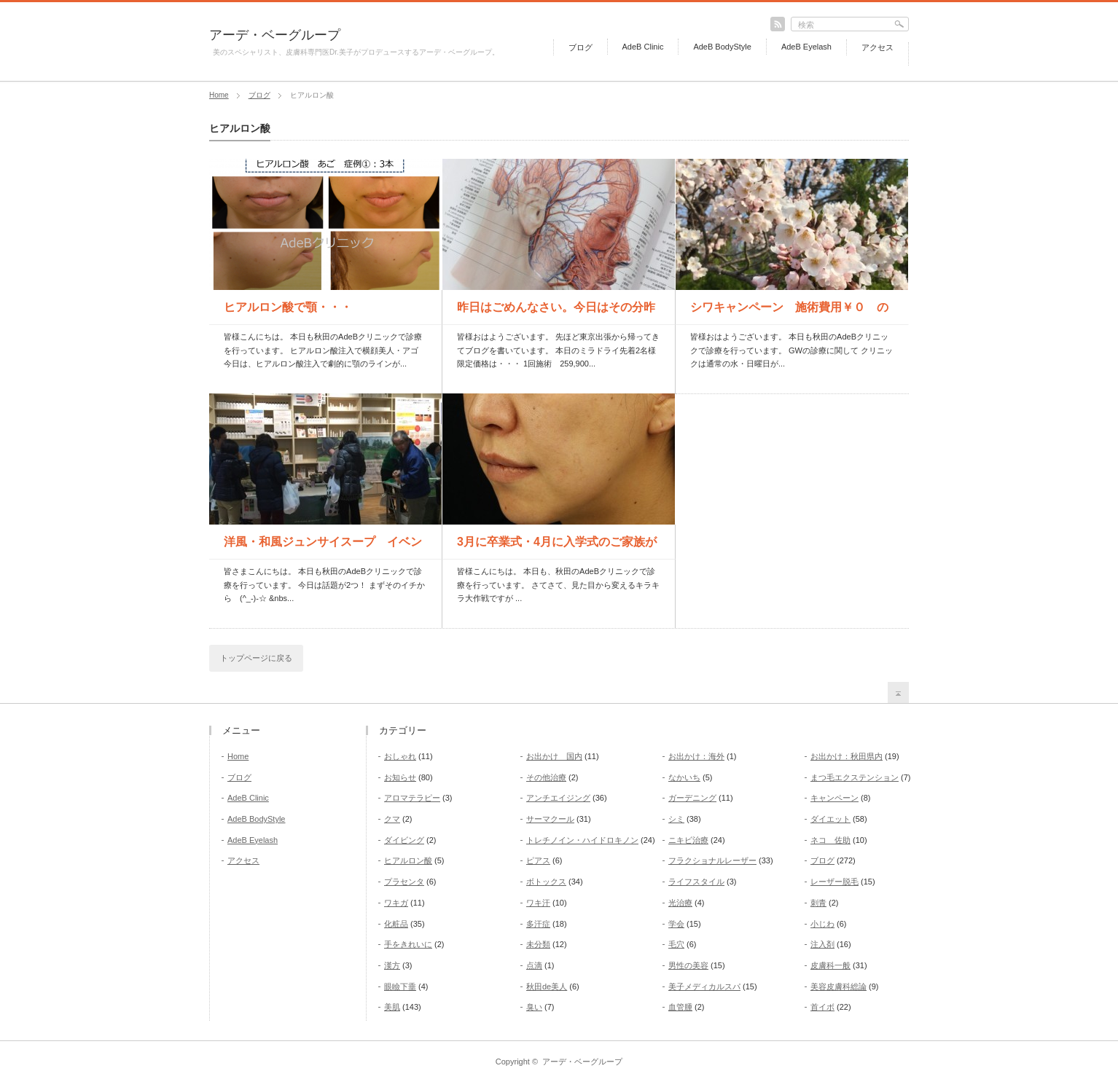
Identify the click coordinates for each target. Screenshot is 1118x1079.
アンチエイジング (558, 797)
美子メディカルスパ (704, 986)
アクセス (877, 47)
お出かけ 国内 (554, 756)
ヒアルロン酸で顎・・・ (288, 307)
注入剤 (822, 944)
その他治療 (546, 777)
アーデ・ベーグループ (274, 35)
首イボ (822, 1007)
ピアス (538, 860)
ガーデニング (692, 797)
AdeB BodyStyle (722, 46)
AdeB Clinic (643, 46)
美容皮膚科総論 (838, 986)
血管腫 (680, 1007)
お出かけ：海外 (696, 756)
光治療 (680, 902)
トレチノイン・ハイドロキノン (582, 840)
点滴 (534, 965)
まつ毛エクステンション (854, 777)
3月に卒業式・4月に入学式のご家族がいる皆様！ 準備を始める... (557, 547)
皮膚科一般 (830, 965)
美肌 (392, 1007)
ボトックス (546, 881)
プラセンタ (404, 881)
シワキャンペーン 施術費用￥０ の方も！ (789, 312)
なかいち (684, 777)
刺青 (818, 902)
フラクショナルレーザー (712, 860)
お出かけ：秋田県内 (846, 756)
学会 (676, 923)
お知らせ (400, 777)
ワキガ (396, 902)
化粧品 (396, 923)
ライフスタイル (696, 881)
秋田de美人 (546, 986)
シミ (676, 819)
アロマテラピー (412, 797)
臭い (534, 1007)
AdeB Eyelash (806, 46)
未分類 (538, 944)
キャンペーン (834, 797)
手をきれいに (408, 944)
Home (219, 95)
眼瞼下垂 (400, 986)
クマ (392, 819)
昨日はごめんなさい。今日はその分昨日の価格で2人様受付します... (556, 312)
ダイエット (830, 819)
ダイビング (404, 840)
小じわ (822, 923)
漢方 (392, 965)
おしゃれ (400, 756)
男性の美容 (688, 965)
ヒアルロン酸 (408, 860)
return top (898, 692)
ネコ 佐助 (830, 840)
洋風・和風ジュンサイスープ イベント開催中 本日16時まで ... (323, 547)
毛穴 (676, 944)
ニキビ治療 (688, 840)
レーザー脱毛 (834, 881)
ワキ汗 (538, 902)
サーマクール (550, 819)
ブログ (580, 47)
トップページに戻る (256, 658)
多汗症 (538, 923)
